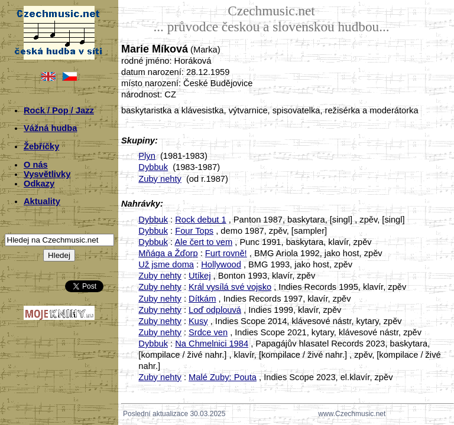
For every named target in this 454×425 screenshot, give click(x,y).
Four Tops (194, 231)
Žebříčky (41, 146)
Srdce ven (208, 332)
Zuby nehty (159, 179)
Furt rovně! (226, 253)
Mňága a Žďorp (167, 253)
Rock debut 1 (200, 219)
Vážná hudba (50, 128)
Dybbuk (153, 167)
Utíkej (199, 275)
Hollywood (221, 264)
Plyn (146, 156)
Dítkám (202, 298)
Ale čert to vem (203, 242)
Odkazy (39, 183)
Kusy (198, 321)
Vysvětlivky (47, 174)
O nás (36, 164)
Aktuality (42, 201)
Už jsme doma (166, 264)
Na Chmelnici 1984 (211, 343)
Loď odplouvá (215, 310)
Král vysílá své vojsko (230, 287)
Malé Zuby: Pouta (223, 377)
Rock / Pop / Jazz (59, 110)
